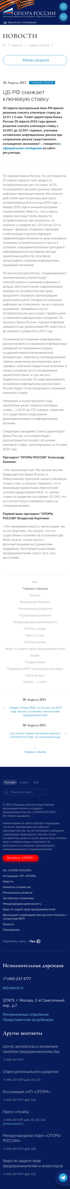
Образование (11, 929)
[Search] (25, 792)
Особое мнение (35, 642)
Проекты (8, 924)
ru (63, 16)
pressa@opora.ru (13, 1123)
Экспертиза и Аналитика (18, 898)
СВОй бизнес (35, 675)
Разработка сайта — (21, 941)
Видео (35, 655)
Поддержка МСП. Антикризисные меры (35, 669)
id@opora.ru (13, 988)
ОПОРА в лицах (35, 629)
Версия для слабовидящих (20, 22)
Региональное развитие (35, 608)
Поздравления (35, 662)
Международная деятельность (35, 622)
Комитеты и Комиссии (17, 887)
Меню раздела (36, 60)
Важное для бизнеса (35, 602)
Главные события (38, 45)
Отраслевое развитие (35, 615)
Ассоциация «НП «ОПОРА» (20, 875)
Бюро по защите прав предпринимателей (35, 649)
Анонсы (35, 595)
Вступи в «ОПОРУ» (20, 858)
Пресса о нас (35, 635)
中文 (36, 782)
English (24, 782)
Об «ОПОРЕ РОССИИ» (17, 870)
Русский (10, 782)
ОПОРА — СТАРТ (35, 682)
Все (35, 582)
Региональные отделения (26, 1014)
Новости (17, 45)
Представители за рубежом (28, 1019)
